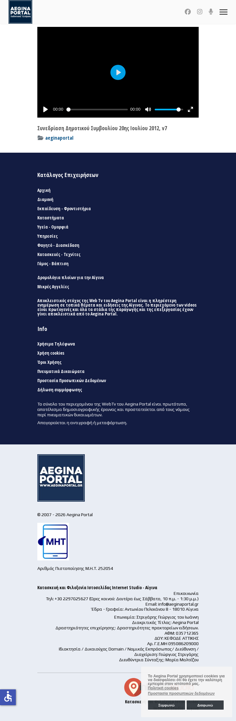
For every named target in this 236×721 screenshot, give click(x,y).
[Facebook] (188, 12)
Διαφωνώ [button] (205, 705)
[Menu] (223, 12)
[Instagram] (199, 12)
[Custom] (211, 12)
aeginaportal (59, 137)
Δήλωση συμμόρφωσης (59, 390)
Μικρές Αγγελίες (53, 286)
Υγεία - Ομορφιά (52, 227)
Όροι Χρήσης (49, 362)
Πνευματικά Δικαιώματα (60, 371)
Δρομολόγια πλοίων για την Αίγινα (70, 277)
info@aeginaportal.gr (178, 604)
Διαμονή (45, 199)
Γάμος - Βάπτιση (53, 263)
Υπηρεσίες (47, 236)
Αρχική (44, 190)
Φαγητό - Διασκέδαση (58, 245)
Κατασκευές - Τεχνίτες (58, 254)
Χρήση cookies (50, 353)
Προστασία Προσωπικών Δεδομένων (71, 380)
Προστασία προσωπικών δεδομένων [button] (181, 693)
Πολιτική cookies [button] (163, 688)
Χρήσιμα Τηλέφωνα (56, 344)
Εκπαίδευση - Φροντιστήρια (64, 208)
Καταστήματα (50, 218)
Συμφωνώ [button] (166, 705)
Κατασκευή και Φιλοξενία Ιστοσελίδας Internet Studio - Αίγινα (97, 587)
